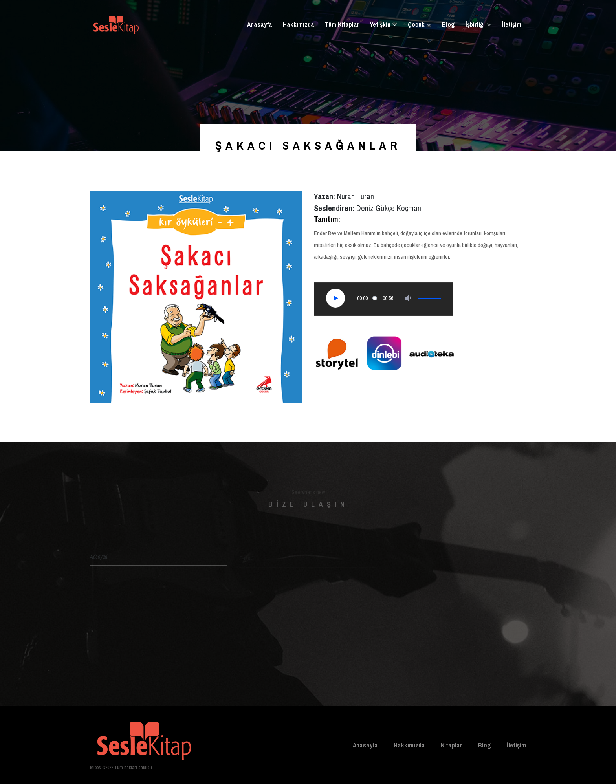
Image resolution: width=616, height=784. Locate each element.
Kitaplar (451, 745)
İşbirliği (475, 24)
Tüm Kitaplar (342, 24)
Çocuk (416, 24)
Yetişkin (380, 24)
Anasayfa (259, 24)
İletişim (511, 24)
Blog (448, 24)
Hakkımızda (298, 24)
